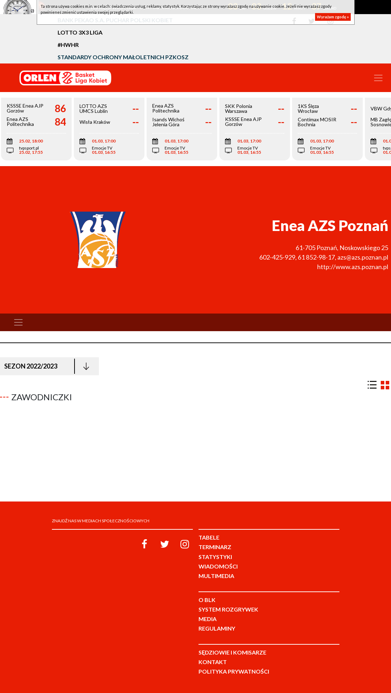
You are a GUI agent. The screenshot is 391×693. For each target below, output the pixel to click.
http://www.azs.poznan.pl (352, 266)
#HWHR (68, 44)
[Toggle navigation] (378, 78)
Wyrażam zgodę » (333, 16)
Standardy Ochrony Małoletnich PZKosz (123, 57)
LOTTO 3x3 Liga (80, 32)
